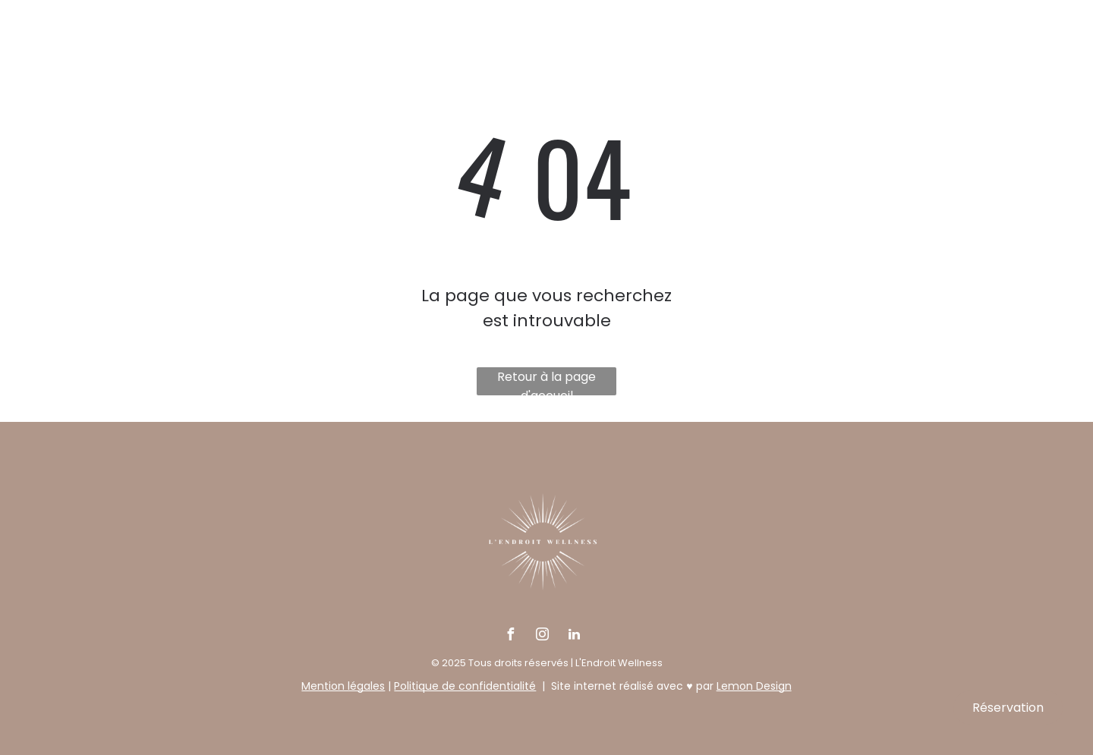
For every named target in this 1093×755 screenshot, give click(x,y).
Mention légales (343, 686)
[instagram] (542, 636)
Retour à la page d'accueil (546, 381)
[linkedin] (574, 636)
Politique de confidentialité (465, 686)
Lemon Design (754, 686)
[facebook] (510, 636)
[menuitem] (284, 66)
